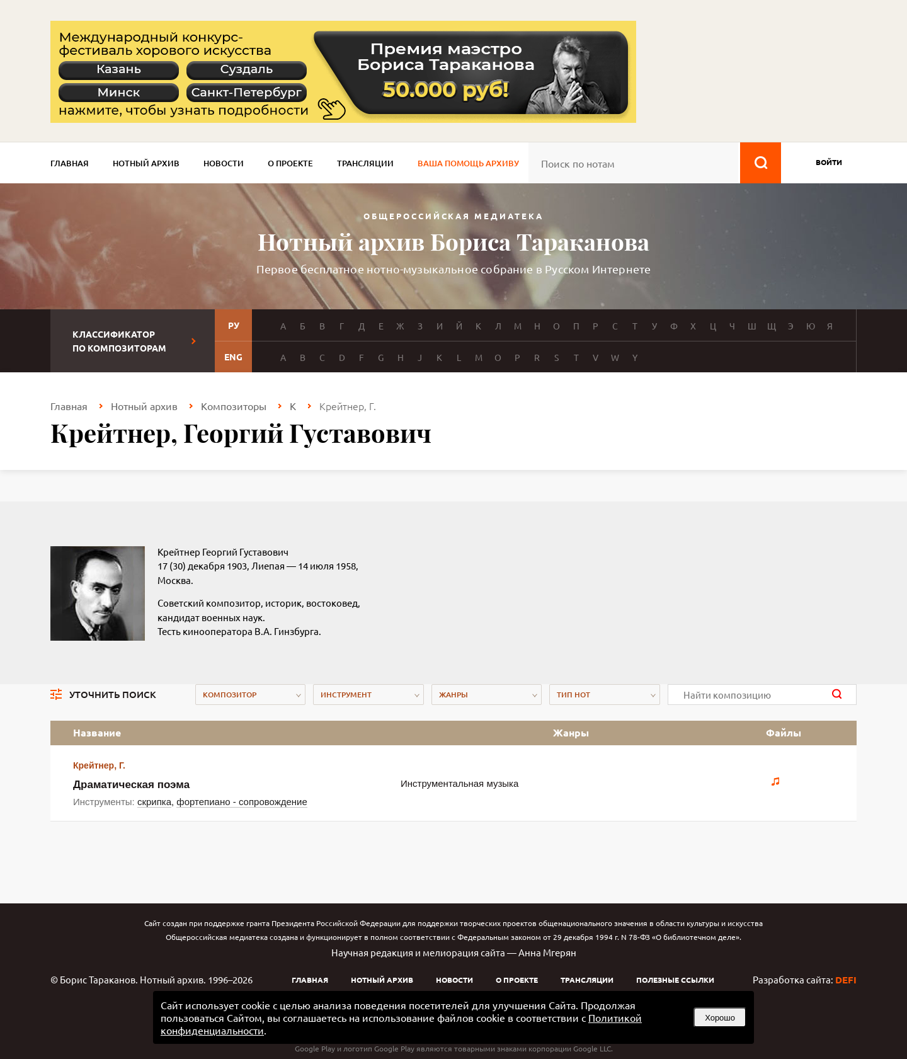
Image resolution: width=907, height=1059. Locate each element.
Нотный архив (146, 163)
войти (829, 162)
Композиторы (233, 405)
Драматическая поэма (131, 785)
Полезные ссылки (675, 980)
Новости (223, 163)
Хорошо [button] (720, 1017)
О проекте (290, 163)
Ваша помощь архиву (468, 163)
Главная (69, 163)
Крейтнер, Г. (99, 765)
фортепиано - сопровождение (241, 801)
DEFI (846, 979)
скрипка (154, 801)
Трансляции (365, 163)
